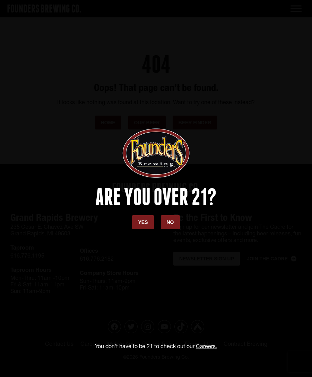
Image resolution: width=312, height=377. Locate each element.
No (170, 222)
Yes (143, 222)
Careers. (206, 346)
